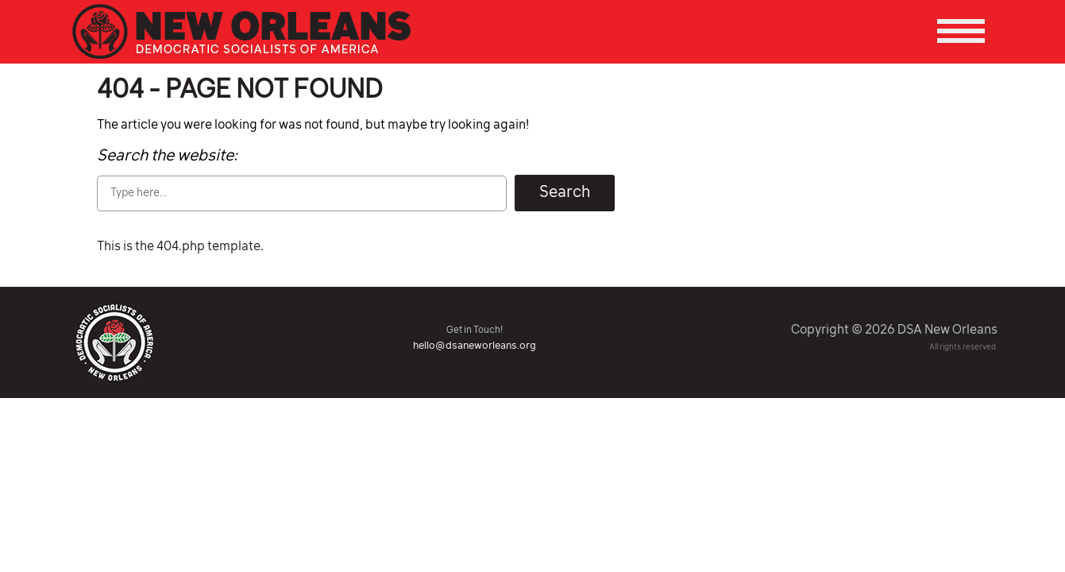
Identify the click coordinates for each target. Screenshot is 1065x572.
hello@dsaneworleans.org (474, 346)
